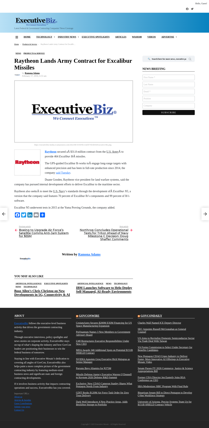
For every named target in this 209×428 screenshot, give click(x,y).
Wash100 (137, 37)
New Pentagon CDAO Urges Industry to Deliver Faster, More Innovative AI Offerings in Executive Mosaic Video (163, 359)
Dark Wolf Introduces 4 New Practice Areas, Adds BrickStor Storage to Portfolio (102, 403)
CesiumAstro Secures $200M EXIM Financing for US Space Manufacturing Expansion (104, 324)
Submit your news (22, 407)
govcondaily (151, 315)
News (18, 287)
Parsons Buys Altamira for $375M (93, 368)
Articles (120, 37)
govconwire (89, 315)
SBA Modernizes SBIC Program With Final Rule (163, 386)
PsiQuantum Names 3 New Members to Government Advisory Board (103, 333)
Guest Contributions (23, 403)
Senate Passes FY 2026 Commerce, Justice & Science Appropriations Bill (165, 370)
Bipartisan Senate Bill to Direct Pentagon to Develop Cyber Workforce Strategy (165, 394)
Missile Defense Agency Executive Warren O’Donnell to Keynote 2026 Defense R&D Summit (104, 376)
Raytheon (50, 151)
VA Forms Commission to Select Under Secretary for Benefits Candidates (165, 349)
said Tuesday (63, 172)
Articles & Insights (22, 400)
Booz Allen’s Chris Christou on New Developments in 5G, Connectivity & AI (42, 292)
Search (190, 59)
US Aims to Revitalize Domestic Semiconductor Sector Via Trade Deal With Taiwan (166, 339)
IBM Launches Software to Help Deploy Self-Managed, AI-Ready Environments (104, 289)
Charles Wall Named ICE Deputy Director (159, 322)
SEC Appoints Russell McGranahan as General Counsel (162, 330)
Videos (151, 37)
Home (27, 37)
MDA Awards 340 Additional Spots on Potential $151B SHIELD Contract (104, 351)
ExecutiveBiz (21, 323)
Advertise (167, 37)
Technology (44, 37)
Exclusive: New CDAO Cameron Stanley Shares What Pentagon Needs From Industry (104, 385)
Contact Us (19, 410)
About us (18, 397)
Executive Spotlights (96, 37)
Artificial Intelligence (29, 283)
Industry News (67, 37)
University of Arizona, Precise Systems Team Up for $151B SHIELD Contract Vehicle (165, 403)
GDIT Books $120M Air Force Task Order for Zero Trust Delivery (102, 394)
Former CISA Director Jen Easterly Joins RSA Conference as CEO (161, 379)
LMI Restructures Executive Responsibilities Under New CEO (102, 342)
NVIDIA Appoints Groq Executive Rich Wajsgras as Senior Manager (103, 361)
